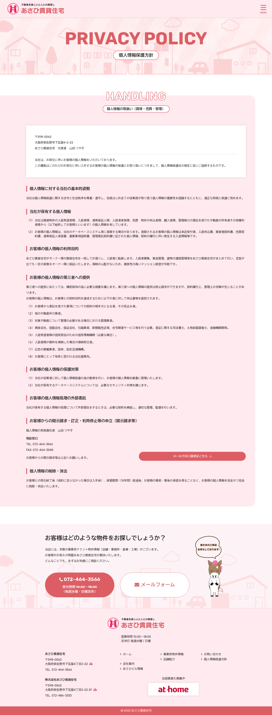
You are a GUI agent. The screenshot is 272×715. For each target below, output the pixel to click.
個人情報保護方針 (215, 659)
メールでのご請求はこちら (190, 456)
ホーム (127, 654)
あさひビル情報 (133, 669)
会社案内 (128, 663)
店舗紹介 (169, 659)
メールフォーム (158, 585)
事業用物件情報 (173, 654)
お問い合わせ (212, 654)
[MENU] (263, 8)
